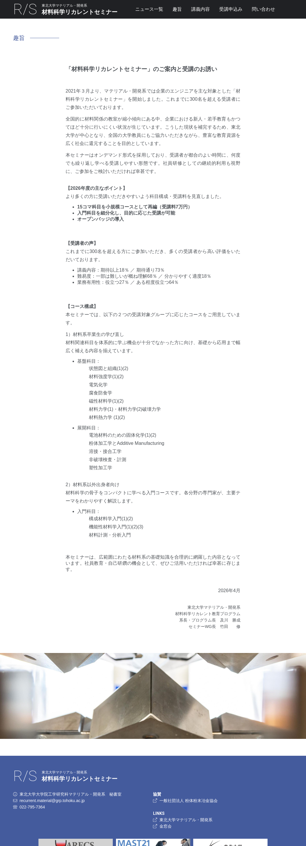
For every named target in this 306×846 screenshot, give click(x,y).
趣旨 (177, 9)
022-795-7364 (32, 807)
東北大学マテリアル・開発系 (182, 819)
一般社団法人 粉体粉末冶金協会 (185, 800)
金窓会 (162, 826)
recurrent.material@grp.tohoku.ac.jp (52, 800)
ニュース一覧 (149, 9)
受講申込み (230, 9)
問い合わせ (263, 9)
